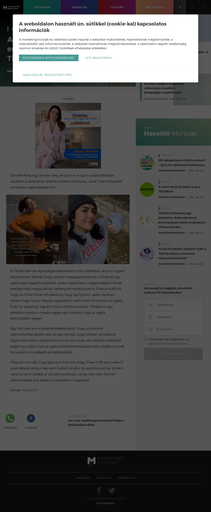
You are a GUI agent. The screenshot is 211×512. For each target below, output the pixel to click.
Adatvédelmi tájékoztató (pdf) (47, 74)
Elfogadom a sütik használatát (48, 57)
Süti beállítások (99, 57)
